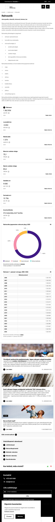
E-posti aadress (12, 491)
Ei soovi (9, 516)
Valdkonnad (10, 12)
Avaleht (3, 12)
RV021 (22, 334)
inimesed (17, 19)
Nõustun (20, 516)
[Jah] (47, 466)
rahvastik (11, 19)
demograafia (5, 19)
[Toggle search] (43, 6)
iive (26, 19)
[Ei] (51, 466)
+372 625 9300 (11, 478)
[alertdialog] (21, 511)
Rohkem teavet (9, 511)
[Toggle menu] (47, 6)
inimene (22, 19)
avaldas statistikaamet (19, 361)
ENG (49, 1)
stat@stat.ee (10, 482)
